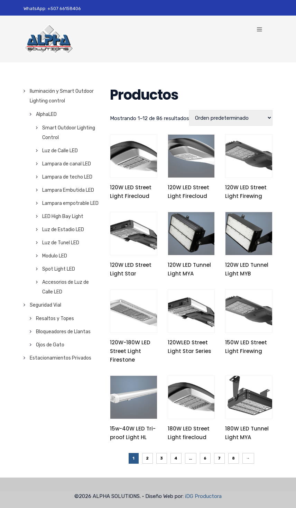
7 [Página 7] (219, 458)
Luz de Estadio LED (63, 230)
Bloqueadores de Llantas (63, 332)
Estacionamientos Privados (60, 358)
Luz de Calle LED (60, 151)
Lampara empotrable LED (70, 203)
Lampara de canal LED (66, 164)
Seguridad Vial (45, 305)
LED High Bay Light (62, 216)
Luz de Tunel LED (60, 243)
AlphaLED (46, 114)
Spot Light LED (58, 269)
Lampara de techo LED (67, 177)
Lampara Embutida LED (68, 190)
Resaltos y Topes (55, 318)
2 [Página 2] (147, 458)
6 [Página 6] (205, 458)
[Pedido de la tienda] (230, 118)
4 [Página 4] (176, 458)
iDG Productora (203, 496)
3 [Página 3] (161, 458)
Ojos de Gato (50, 345)
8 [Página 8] (233, 458)
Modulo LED (54, 256)
